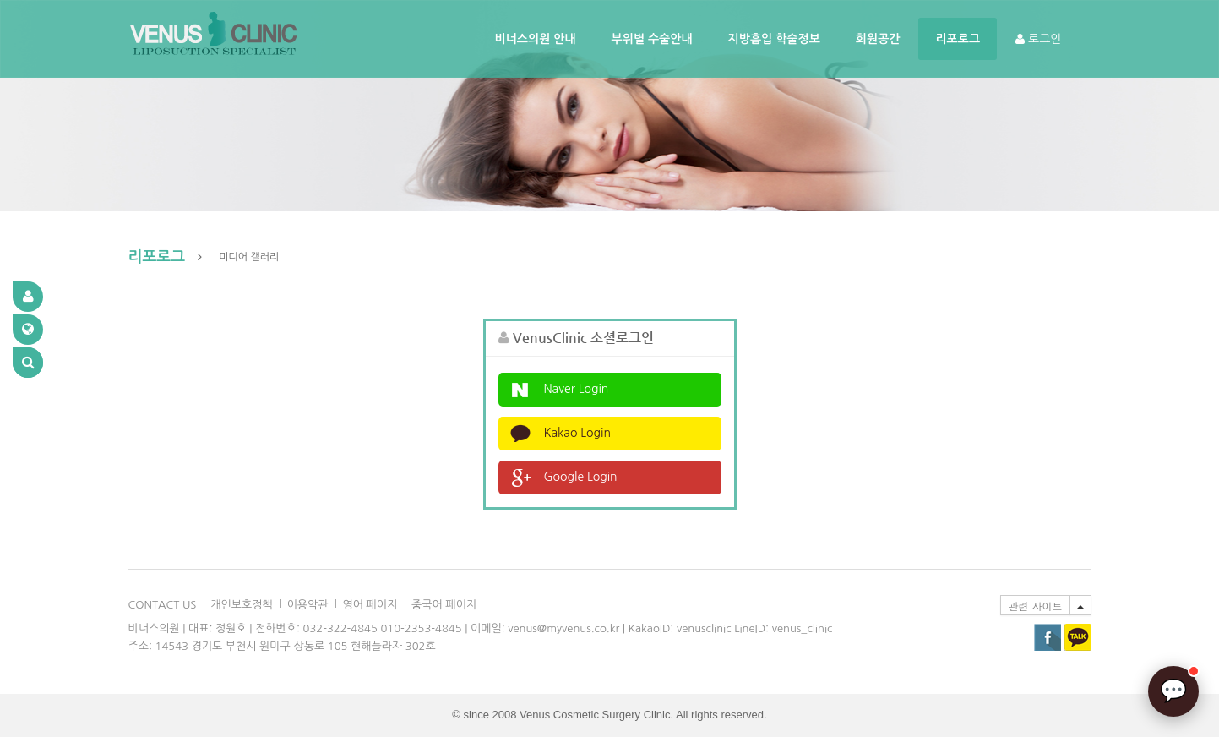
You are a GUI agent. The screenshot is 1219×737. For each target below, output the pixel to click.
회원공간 (878, 39)
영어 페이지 (369, 604)
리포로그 (957, 39)
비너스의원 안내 (535, 39)
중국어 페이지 (443, 604)
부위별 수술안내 (652, 39)
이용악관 (308, 604)
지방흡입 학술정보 (774, 39)
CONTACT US (162, 604)
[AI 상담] (1173, 691)
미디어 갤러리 (249, 257)
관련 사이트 (1035, 605)
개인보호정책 (241, 604)
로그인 (1038, 39)
